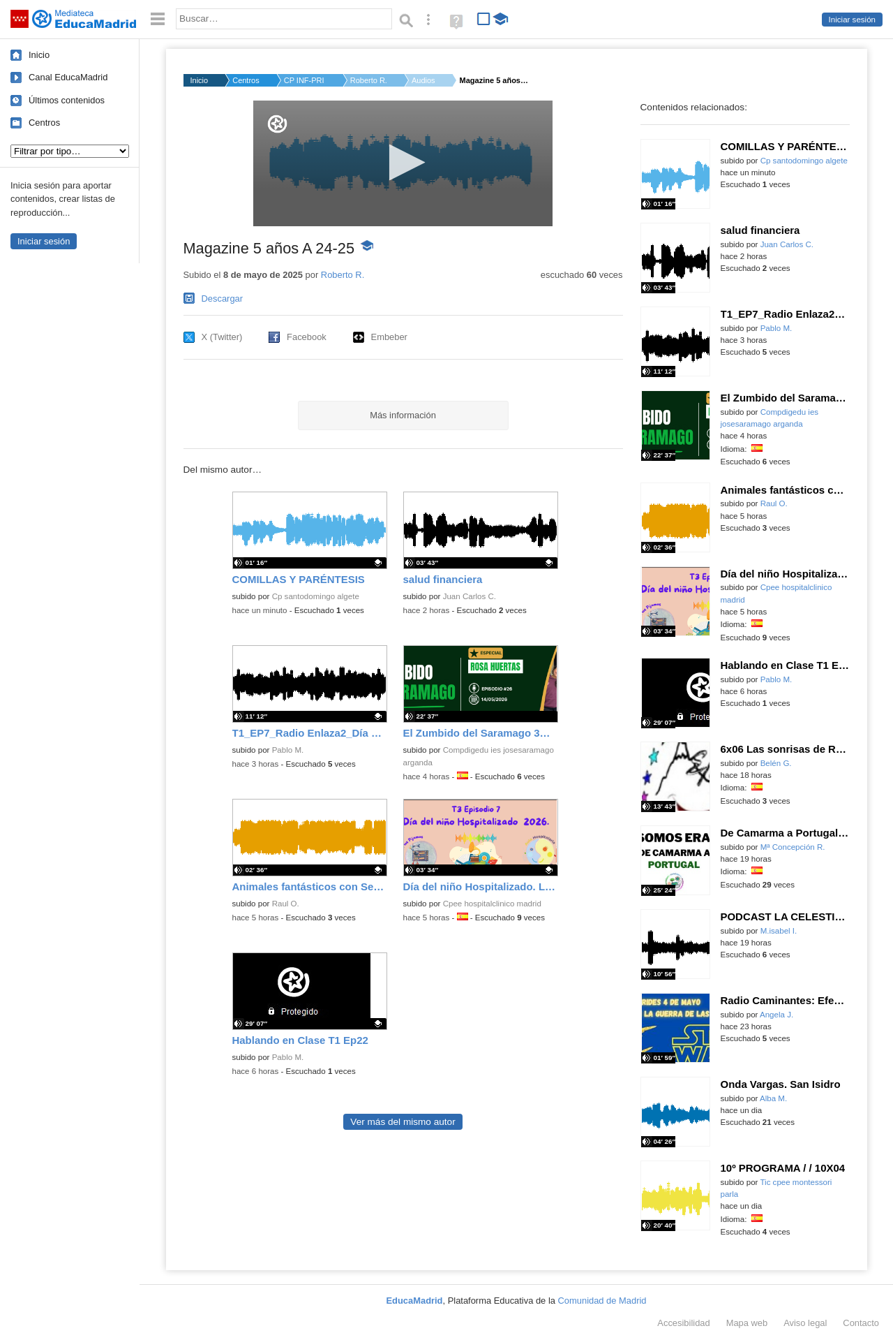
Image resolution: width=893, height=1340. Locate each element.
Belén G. (776, 763)
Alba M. (773, 1098)
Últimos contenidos (67, 100)
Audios (423, 80)
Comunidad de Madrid (602, 1300)
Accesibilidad (683, 1323)
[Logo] (277, 124)
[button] (403, 162)
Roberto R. (368, 80)
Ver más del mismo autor (402, 1122)
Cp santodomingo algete (315, 596)
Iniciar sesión (852, 19)
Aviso (805, 1323)
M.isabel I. (778, 931)
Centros (44, 122)
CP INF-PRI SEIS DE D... (305, 80)
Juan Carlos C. (469, 596)
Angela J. (776, 1014)
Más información (403, 415)
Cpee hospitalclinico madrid (492, 903)
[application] (403, 163)
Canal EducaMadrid (68, 77)
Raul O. (285, 903)
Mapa (747, 1323)
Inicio (39, 55)
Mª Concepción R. (792, 847)
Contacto (861, 1323)
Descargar (222, 298)
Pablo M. (288, 750)
